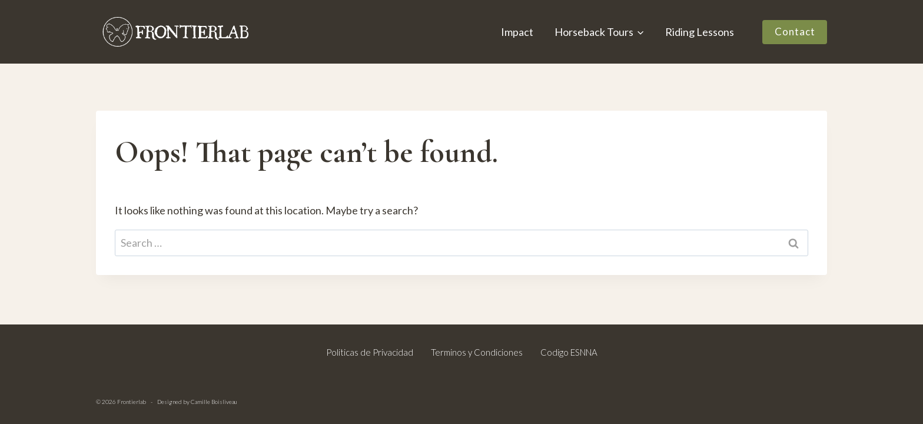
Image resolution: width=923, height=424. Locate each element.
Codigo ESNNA (568, 352)
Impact (517, 31)
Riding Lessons (699, 31)
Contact (795, 31)
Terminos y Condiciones (477, 352)
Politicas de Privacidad (369, 352)
